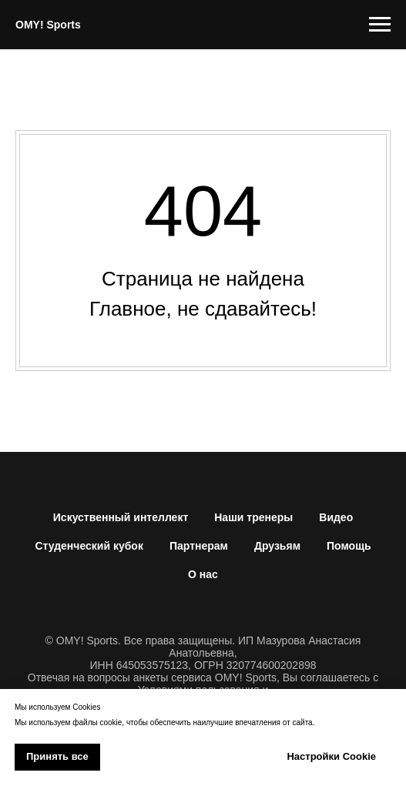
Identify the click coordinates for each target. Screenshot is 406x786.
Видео (336, 517)
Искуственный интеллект (120, 517)
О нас (203, 574)
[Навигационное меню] (380, 24)
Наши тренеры (253, 517)
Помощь (349, 546)
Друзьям (277, 546)
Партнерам (198, 546)
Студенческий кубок (89, 546)
